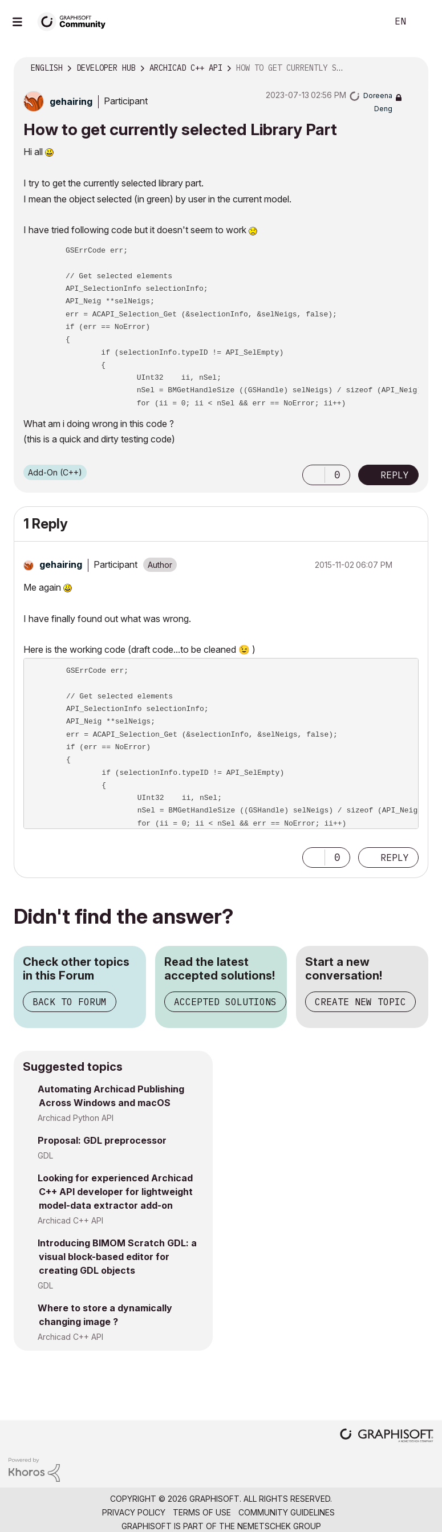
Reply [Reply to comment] (394, 857)
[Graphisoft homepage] (386, 1436)
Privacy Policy (133, 1512)
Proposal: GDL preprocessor (102, 1140)
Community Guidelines (286, 1512)
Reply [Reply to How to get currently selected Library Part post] (394, 475)
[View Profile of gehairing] (71, 101)
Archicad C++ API (70, 1220)
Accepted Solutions (225, 1001)
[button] (314, 475)
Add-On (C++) (55, 472)
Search (366, 21)
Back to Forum (70, 1001)
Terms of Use (202, 1512)
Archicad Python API (75, 1118)
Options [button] (412, 68)
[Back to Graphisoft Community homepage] (75, 21)
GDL (45, 1155)
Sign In (423, 22)
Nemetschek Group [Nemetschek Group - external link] (279, 1526)
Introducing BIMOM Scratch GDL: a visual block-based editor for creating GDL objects (117, 1256)
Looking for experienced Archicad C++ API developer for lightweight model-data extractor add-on (115, 1191)
